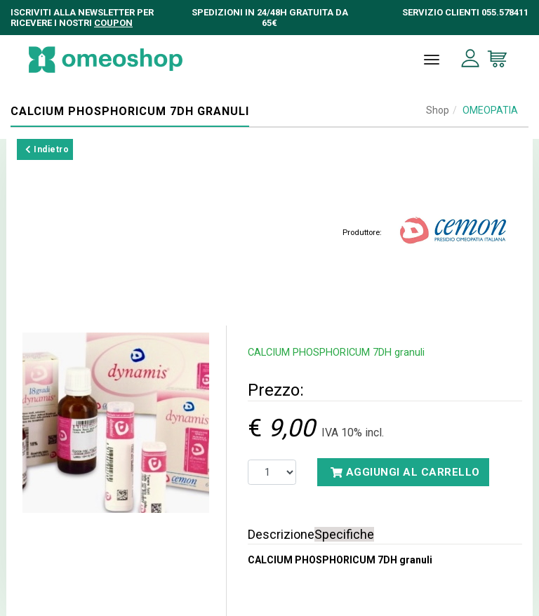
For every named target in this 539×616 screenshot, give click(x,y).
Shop (437, 110)
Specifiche (344, 534)
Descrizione (281, 534)
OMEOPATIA (490, 110)
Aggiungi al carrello (405, 472)
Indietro (47, 149)
